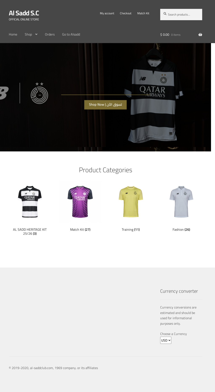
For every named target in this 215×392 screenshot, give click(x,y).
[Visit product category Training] (131, 206)
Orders (50, 34)
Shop (28, 34)
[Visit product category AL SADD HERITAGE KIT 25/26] (30, 208)
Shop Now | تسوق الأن (105, 103)
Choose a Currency (173, 334)
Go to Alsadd (71, 34)
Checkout (125, 13)
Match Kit (143, 13)
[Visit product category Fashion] (181, 206)
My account (107, 13)
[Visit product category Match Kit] (80, 206)
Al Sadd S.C (24, 13)
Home (13, 34)
